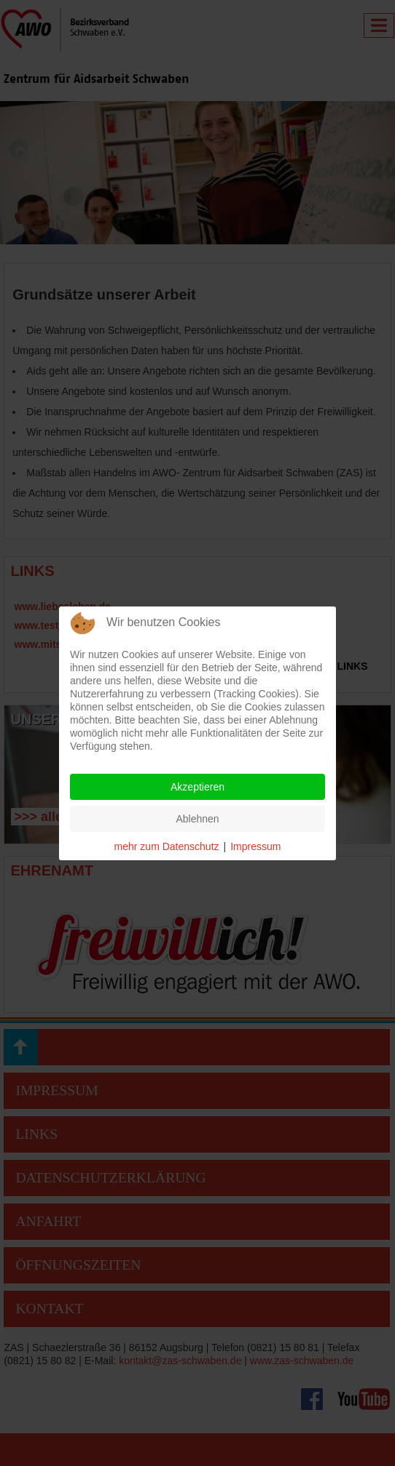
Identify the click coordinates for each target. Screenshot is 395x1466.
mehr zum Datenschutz (166, 846)
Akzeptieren (197, 787)
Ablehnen (197, 819)
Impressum (255, 846)
